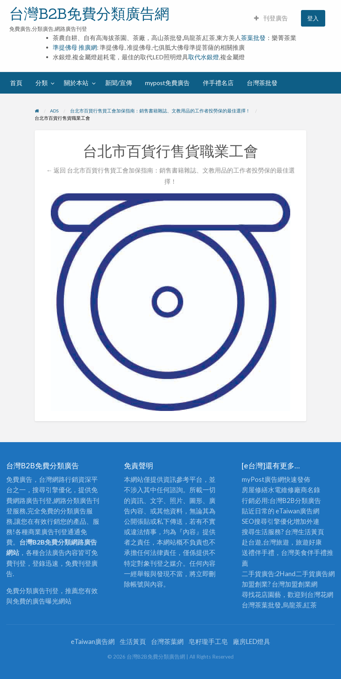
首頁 (16, 82)
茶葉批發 (253, 37)
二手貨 (305, 574)
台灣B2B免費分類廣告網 (89, 13)
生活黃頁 (311, 532)
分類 (41, 82)
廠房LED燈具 (251, 641)
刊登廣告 (271, 18)
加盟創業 (298, 584)
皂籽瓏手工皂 (208, 641)
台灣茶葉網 (167, 641)
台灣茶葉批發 (261, 605)
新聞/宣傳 (118, 82)
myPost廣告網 (263, 479)
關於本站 (76, 82)
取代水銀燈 (203, 57)
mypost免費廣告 (167, 82)
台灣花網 (320, 594)
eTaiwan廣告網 (297, 511)
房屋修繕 (255, 490)
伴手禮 (317, 552)
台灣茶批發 (262, 82)
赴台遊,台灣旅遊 (265, 542)
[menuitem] (270, 18)
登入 (313, 18)
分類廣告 (308, 500)
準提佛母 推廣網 (75, 47)
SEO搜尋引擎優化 (267, 521)
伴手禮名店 (218, 82)
